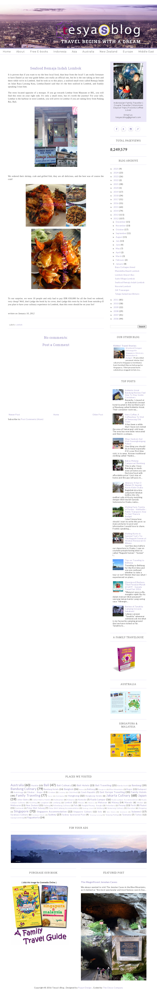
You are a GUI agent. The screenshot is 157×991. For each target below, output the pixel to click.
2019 (116, 192)
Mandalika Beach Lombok (127, 271)
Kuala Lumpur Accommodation (125, 800)
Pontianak (19, 808)
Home (7, 51)
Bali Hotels (83, 785)
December (121, 222)
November (121, 225)
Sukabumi (123, 812)
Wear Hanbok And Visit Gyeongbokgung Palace (135, 441)
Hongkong (73, 795)
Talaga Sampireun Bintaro (127, 294)
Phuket (143, 805)
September (121, 233)
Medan (140, 802)
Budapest (141, 789)
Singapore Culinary (82, 811)
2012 (116, 218)
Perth (133, 805)
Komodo (82, 799)
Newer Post (14, 414)
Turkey (138, 814)
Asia (74, 51)
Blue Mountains (116, 789)
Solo (100, 811)
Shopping (142, 808)
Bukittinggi (18, 792)
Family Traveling (28, 795)
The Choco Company (113, 987)
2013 (116, 215)
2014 (116, 211)
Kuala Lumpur (98, 799)
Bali (46, 785)
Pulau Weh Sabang (36, 808)
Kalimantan (59, 800)
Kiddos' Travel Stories (124, 345)
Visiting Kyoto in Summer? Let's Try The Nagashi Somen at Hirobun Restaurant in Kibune (135, 538)
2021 (116, 184)
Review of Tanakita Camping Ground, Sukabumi (134, 608)
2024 (116, 172)
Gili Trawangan (122, 290)
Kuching (33, 802)
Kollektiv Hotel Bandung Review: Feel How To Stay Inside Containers (135, 394)
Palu (76, 805)
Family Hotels (138, 792)
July (118, 241)
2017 (116, 199)
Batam (81, 789)
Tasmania (126, 814)
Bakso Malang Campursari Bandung (135, 462)
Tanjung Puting (112, 815)
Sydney (52, 814)
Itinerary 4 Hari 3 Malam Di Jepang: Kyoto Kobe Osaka (134, 485)
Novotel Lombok (123, 286)
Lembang (57, 802)
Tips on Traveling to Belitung (134, 561)
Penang (122, 805)
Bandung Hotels (51, 789)
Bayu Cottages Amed (125, 267)
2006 (116, 319)
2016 (116, 203)
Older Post (98, 414)
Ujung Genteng (17, 817)
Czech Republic (88, 792)
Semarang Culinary (115, 808)
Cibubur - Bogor (35, 792)
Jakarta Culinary (118, 795)
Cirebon (51, 792)
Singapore (21, 811)
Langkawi (45, 802)
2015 (116, 207)
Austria (34, 785)
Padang (47, 805)
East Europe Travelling (112, 792)
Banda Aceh (122, 785)
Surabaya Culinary (19, 814)
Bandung (136, 785)
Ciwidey (62, 792)
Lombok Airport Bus (124, 275)
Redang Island (87, 808)
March (119, 256)
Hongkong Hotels (93, 796)
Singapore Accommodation (52, 811)
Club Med (73, 792)
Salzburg (100, 808)
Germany (60, 796)
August (119, 237)
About (20, 51)
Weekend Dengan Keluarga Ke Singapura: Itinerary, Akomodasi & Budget (135, 353)
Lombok (19, 325)
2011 (116, 300)
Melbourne (16, 805)
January (120, 264)
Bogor (129, 789)
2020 (116, 188)
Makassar (102, 802)
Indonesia (59, 51)
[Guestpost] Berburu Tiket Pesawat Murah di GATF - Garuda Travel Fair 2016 (135, 586)
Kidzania (71, 800)
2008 (116, 311)
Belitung (91, 789)
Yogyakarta (33, 817)
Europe (128, 51)
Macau (81, 802)
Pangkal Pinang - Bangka (92, 805)
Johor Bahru (23, 799)
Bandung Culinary (24, 789)
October (120, 229)
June (118, 245)
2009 (116, 307)
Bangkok (69, 789)
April (118, 252)
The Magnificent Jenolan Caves (99, 882)
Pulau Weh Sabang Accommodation (64, 808)
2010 (116, 303)
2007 (116, 315)
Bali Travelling (103, 785)
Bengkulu (102, 789)
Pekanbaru (110, 805)
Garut (50, 796)
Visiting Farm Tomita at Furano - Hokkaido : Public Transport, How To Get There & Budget (135, 512)
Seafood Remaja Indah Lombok (130, 282)
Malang (115, 802)
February (120, 260)
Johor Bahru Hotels (41, 800)
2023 (116, 176)
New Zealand (108, 51)
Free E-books (39, 51)
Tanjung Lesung (96, 815)
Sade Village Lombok (125, 278)
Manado (128, 802)
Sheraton (131, 808)
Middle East (146, 51)
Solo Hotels (111, 812)
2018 (116, 195)
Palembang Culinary (61, 805)
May (118, 248)
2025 (116, 169)
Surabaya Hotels (38, 815)
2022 (116, 180)
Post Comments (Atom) (32, 419)
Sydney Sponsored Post (73, 814)
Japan (142, 795)
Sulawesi (136, 811)
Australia (88, 51)
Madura (91, 803)
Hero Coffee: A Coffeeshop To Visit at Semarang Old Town (134, 418)
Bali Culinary (64, 785)
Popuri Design (85, 987)
